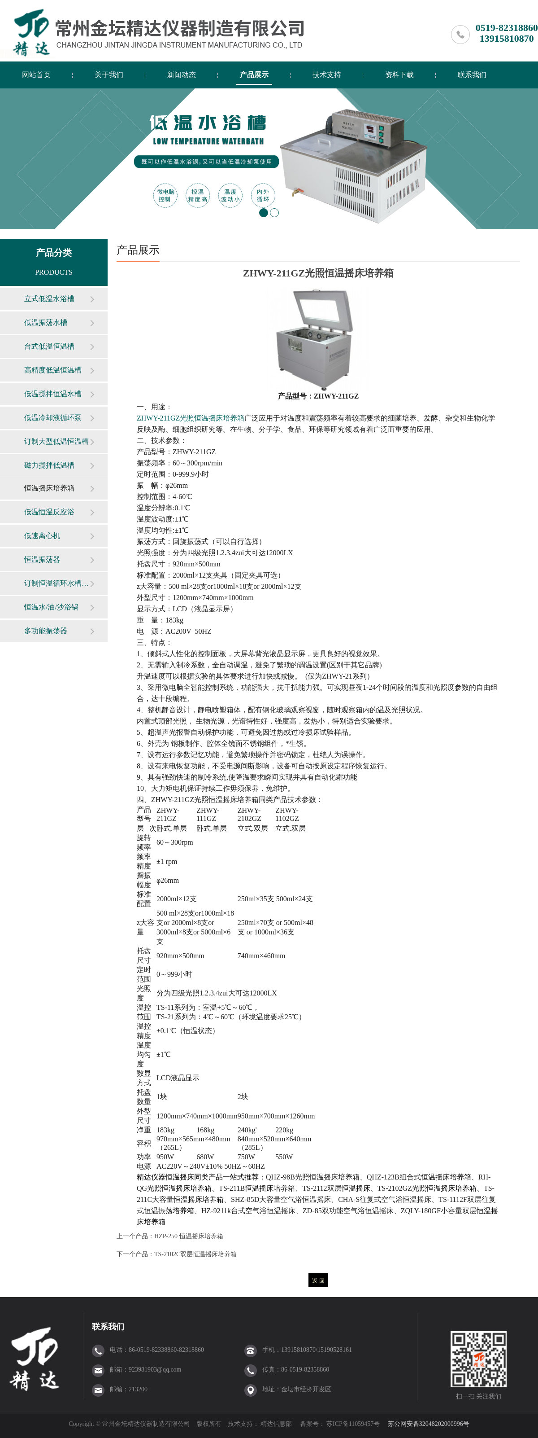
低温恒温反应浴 (49, 512)
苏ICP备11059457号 (352, 1423)
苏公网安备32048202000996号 (428, 1423)
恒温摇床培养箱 (49, 488)
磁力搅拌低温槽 (49, 465)
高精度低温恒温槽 (53, 370)
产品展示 (254, 75)
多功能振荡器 (45, 631)
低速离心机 (42, 535)
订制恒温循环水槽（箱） (57, 583)
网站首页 (36, 75)
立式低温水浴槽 (49, 299)
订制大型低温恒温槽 (56, 441)
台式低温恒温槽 (49, 346)
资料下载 (399, 75)
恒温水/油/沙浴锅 (51, 607)
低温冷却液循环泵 (53, 417)
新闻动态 (181, 75)
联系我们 (472, 75)
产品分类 (54, 253)
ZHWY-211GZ (190, 418)
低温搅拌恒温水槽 (53, 394)
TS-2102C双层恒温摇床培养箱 (195, 1254)
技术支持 (326, 75)
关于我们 (109, 75)
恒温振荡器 (42, 559)
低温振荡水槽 (45, 322)
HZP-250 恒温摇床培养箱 (188, 1236)
